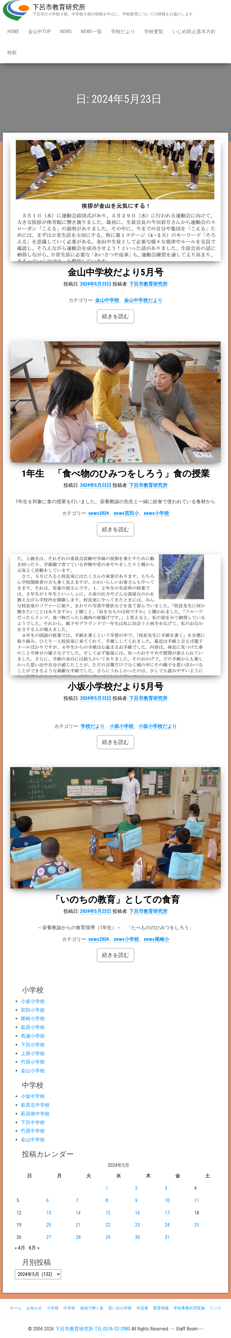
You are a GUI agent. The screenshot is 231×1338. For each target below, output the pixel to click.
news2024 (98, 513)
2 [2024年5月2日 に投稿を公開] (136, 1188)
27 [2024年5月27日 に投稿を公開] (48, 1237)
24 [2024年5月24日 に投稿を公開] (167, 1225)
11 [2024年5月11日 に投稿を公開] (196, 1200)
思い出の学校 (120, 1308)
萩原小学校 (33, 1027)
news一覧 (91, 31)
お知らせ (34, 1308)
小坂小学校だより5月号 (115, 686)
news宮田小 (126, 513)
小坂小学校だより (157, 726)
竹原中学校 (33, 1131)
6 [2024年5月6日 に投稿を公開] (47, 1200)
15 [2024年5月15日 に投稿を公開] (108, 1213)
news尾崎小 (156, 939)
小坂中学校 (33, 1096)
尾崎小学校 (33, 1018)
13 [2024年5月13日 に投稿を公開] (48, 1213)
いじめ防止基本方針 (194, 31)
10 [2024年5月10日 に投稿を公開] (167, 1200)
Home (13, 31)
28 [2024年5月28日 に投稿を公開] (78, 1237)
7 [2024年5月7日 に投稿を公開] (77, 1200)
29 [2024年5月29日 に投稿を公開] (108, 1237)
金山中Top (39, 31)
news (66, 31)
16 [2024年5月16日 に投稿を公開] (137, 1213)
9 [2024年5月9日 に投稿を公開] (136, 1200)
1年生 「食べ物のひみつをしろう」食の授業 (116, 473)
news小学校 (156, 513)
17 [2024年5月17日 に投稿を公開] (167, 1213)
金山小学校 (33, 1070)
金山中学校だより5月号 (115, 272)
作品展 (142, 1308)
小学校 (53, 1308)
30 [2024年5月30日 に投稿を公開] (137, 1237)
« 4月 (20, 1248)
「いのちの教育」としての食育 (115, 899)
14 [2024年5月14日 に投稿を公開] (78, 1213)
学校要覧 (153, 31)
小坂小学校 (121, 726)
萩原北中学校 (35, 1105)
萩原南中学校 (35, 1114)
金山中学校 (107, 300)
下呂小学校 (33, 1045)
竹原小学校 (33, 1062)
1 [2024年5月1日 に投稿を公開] (107, 1188)
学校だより (123, 31)
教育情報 (161, 1308)
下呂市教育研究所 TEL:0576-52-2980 (92, 1329)
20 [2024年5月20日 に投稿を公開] (48, 1225)
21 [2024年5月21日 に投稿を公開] (78, 1225)
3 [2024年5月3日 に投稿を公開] (166, 1188)
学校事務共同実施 (189, 1308)
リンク (215, 1308)
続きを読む (115, 316)
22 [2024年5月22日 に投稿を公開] (108, 1225)
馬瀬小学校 (33, 1036)
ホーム (16, 1308)
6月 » (34, 1248)
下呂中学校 (33, 1122)
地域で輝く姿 (91, 1308)
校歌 (12, 52)
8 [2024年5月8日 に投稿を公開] (107, 1200)
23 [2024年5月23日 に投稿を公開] (137, 1225)
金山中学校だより (143, 300)
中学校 (69, 1308)
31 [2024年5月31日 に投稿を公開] (167, 1237)
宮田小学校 (33, 1010)
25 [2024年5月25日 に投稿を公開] (196, 1225)
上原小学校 (33, 1053)
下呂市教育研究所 (58, 7)
